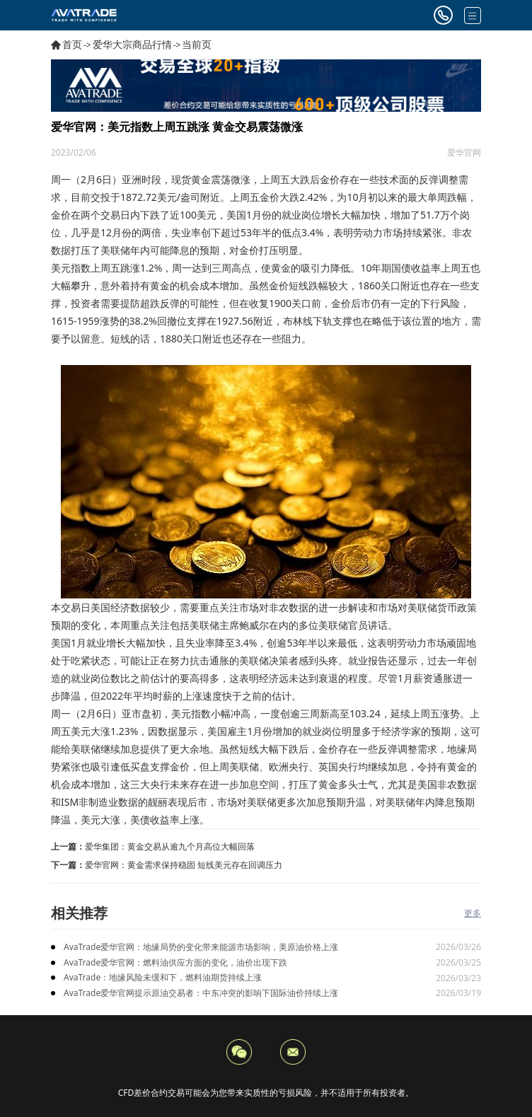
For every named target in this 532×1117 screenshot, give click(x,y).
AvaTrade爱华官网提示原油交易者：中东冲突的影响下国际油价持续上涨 (201, 993)
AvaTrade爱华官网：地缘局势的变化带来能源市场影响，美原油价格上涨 (201, 947)
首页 (72, 44)
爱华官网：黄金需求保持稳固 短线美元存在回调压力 (183, 865)
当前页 (197, 44)
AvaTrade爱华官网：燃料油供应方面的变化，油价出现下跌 (175, 962)
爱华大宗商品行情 (132, 44)
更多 (472, 913)
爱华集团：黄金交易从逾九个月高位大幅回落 (170, 846)
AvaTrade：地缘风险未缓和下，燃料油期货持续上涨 (163, 977)
